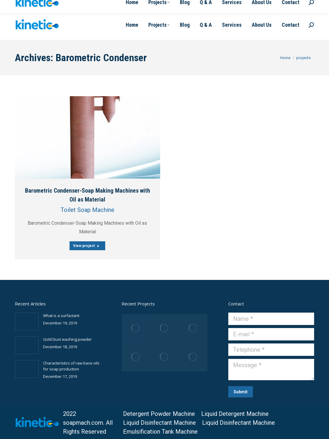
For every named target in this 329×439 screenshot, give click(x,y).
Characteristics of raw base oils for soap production (71, 366)
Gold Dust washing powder (67, 339)
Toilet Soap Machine (87, 209)
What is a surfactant (61, 315)
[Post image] (87, 137)
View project (86, 246)
